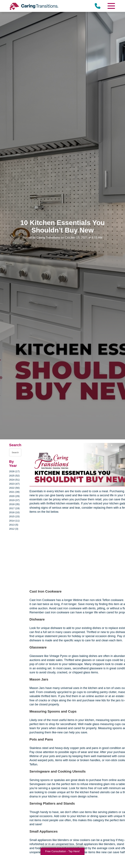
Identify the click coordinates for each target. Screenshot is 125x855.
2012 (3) (13, 528)
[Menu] (111, 6)
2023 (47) (14, 483)
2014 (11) (14, 520)
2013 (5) (13, 524)
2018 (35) (14, 504)
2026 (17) (14, 471)
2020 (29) (14, 496)
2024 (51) (14, 479)
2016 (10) (14, 512)
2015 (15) (14, 516)
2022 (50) (14, 487)
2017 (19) (14, 508)
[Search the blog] (15, 452)
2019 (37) (14, 500)
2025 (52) (14, 475)
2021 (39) (14, 491)
